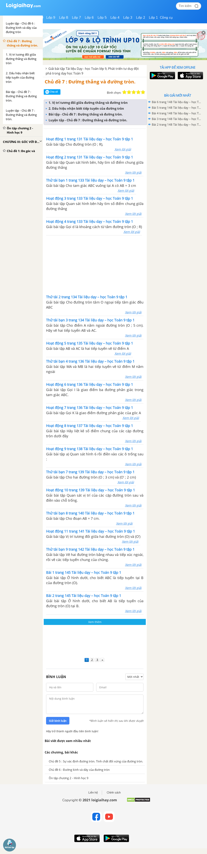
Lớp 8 (63, 17)
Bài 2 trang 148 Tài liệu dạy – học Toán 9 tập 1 (177, 124)
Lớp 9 (50, 17)
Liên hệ (93, 792)
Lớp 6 (89, 17)
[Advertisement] (94, 640)
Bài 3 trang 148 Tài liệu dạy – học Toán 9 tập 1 (177, 119)
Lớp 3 (127, 17)
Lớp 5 (102, 17)
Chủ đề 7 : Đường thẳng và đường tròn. (90, 81)
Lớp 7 (76, 17)
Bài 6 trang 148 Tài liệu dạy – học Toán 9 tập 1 (177, 102)
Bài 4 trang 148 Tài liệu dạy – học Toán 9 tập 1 (177, 113)
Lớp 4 (115, 17)
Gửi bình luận (57, 720)
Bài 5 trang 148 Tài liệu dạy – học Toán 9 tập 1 (177, 107)
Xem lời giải (122, 149)
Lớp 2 (140, 17)
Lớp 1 (153, 17)
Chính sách (114, 792)
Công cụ (166, 17)
